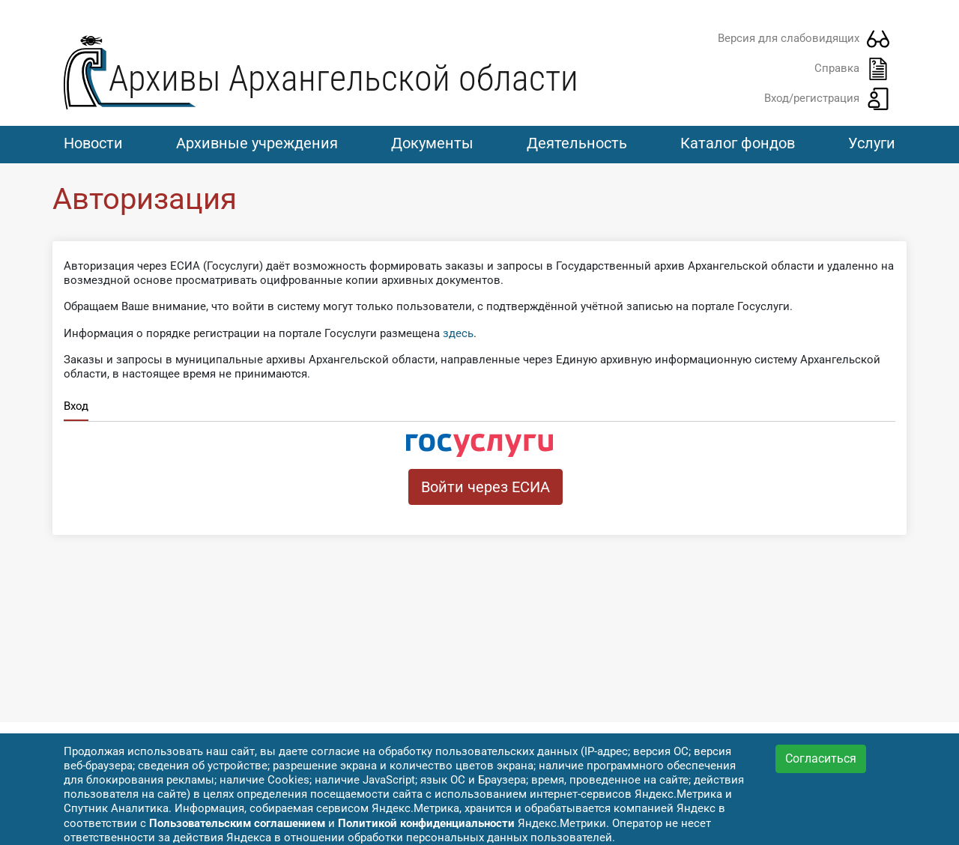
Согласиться (820, 758)
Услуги (871, 143)
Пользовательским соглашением (237, 823)
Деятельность (577, 143)
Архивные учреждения (257, 143)
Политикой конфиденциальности (426, 823)
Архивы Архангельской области (343, 78)
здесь (458, 333)
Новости (93, 143)
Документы (432, 143)
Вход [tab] (76, 406)
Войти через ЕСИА (485, 487)
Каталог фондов (737, 143)
